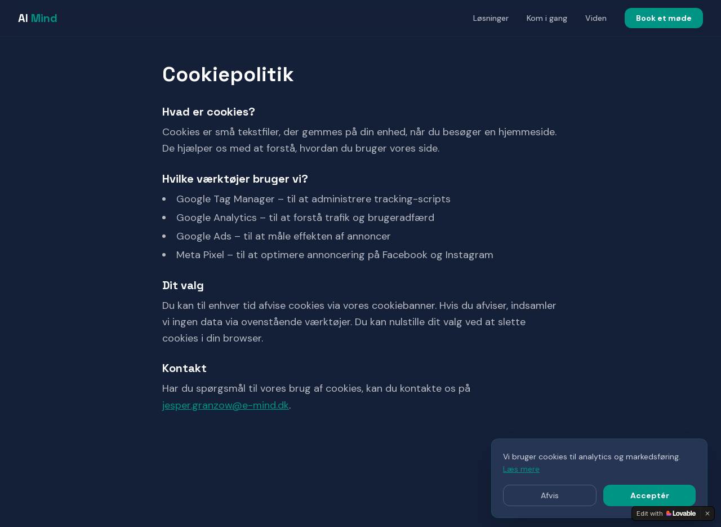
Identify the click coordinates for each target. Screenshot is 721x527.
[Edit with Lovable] (666, 513)
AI (37, 18)
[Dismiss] (707, 513)
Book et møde (664, 18)
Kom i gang (547, 18)
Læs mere (521, 469)
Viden (596, 18)
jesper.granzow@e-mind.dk (225, 405)
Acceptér (649, 495)
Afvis (550, 495)
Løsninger (491, 18)
